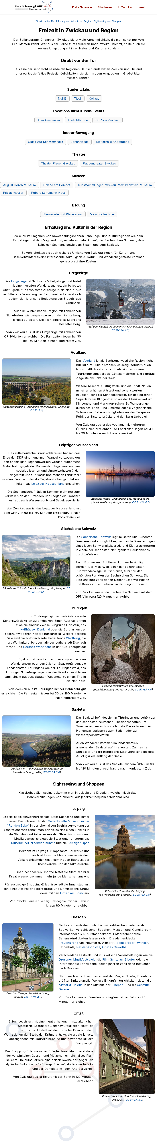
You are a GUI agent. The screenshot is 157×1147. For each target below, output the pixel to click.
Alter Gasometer (49, 120)
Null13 (62, 98)
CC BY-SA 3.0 (51, 772)
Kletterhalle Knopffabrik (112, 142)
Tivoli (77, 98)
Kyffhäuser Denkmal (35, 629)
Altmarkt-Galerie (71, 985)
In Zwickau (126, 7)
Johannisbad (80, 142)
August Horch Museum (19, 185)
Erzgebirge (19, 281)
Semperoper (125, 943)
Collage (94, 98)
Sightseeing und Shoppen (107, 21)
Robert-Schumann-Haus (48, 192)
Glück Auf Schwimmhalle (45, 142)
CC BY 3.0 (36, 410)
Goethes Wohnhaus (37, 647)
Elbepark (118, 985)
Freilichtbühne (78, 120)
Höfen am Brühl (72, 893)
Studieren (105, 7)
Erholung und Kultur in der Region (73, 21)
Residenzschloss (88, 947)
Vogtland (89, 360)
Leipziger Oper (78, 843)
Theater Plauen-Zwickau (58, 163)
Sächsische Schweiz (96, 537)
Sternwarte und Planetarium (63, 214)
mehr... (144, 7)
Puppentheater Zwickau (99, 163)
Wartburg (73, 638)
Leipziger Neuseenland (47, 483)
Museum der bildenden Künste (33, 843)
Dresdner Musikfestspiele (77, 959)
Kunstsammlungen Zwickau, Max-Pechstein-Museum (115, 185)
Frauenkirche (68, 943)
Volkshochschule (102, 214)
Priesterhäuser (13, 192)
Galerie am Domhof (56, 185)
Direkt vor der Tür (45, 21)
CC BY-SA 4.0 (119, 330)
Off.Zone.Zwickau (107, 120)
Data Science (82, 7)
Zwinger (142, 943)
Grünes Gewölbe (114, 947)
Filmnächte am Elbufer (118, 959)
